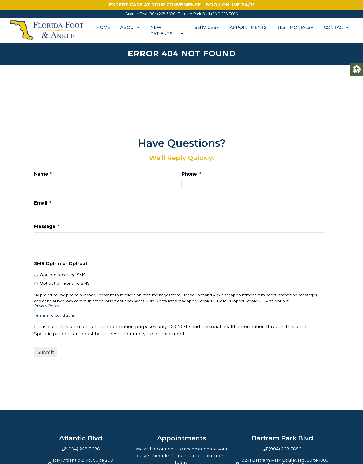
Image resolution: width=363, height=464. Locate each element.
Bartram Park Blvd (194, 14)
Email (42, 203)
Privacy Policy (46, 306)
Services (205, 27)
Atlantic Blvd (136, 14)
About (128, 27)
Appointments (248, 27)
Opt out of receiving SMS (65, 283)
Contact (335, 27)
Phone (191, 174)
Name (43, 174)
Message (46, 226)
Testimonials (293, 27)
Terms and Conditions (54, 315)
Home (103, 27)
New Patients (161, 30)
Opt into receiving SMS (63, 274)
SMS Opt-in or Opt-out (60, 263)
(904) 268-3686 (161, 14)
